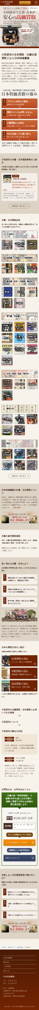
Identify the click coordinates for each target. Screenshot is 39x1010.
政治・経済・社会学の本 (32, 349)
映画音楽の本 (32, 419)
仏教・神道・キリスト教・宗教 (19, 326)
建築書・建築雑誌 (32, 338)
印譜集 (32, 292)
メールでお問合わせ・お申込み (16, 842)
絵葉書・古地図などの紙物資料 (19, 258)
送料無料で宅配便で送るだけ (21, 672)
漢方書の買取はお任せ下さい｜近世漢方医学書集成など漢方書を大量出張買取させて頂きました (23, 184)
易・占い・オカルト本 (19, 349)
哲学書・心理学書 (7, 327)
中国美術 (32, 465)
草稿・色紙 (19, 384)
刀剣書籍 (7, 419)
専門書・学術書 (13, 316)
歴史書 (7, 338)
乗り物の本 (7, 430)
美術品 (19, 465)
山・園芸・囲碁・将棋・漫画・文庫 (19, 430)
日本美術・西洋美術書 (7, 454)
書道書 (7, 292)
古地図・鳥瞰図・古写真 (19, 268)
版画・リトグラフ (19, 454)
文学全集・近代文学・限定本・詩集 (7, 384)
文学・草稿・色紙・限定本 (17, 374)
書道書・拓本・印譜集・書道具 (19, 281)
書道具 (7, 303)
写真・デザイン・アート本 (32, 454)
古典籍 (7, 245)
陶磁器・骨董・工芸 (7, 465)
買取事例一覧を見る (19, 206)
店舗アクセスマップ (12, 858)
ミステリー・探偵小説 (7, 395)
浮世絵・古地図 (19, 245)
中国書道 (19, 303)
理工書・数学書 (19, 338)
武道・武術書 (19, 419)
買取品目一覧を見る (19, 476)
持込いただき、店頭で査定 (20, 685)
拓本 (19, 292)
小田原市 (23, 179)
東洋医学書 (7, 349)
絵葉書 (7, 268)
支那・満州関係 (32, 268)
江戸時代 (10, 234)
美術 (8, 443)
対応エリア (11, 947)
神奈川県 (20, 947)
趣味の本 (10, 409)
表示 (35, 8)
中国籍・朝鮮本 (32, 245)
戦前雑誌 (32, 384)
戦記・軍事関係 (7, 361)
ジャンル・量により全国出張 (21, 660)
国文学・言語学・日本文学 (32, 326)
